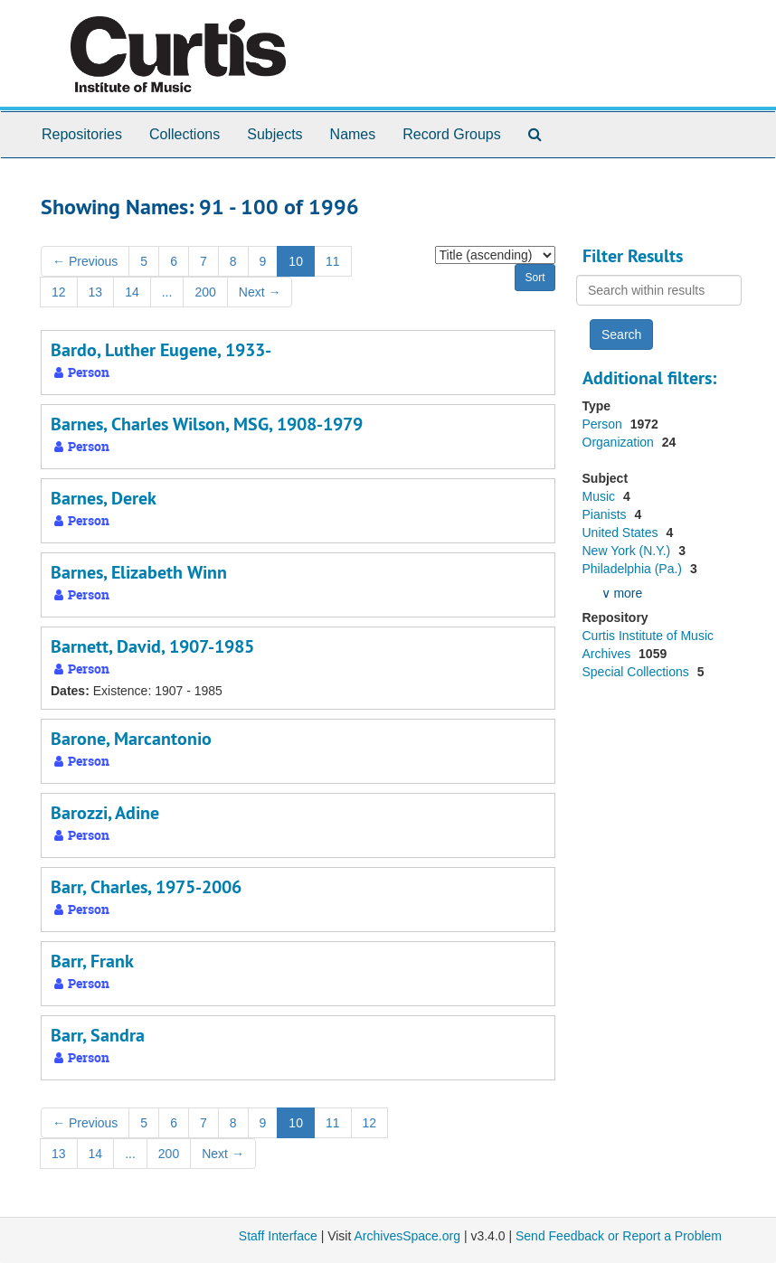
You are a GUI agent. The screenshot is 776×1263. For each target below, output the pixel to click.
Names (353, 134)
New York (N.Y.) (628, 550)
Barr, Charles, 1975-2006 (146, 887)
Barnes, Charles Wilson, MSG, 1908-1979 (207, 424)
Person (604, 424)
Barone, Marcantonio (131, 738)
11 (333, 261)
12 (59, 292)
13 (96, 292)
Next (260, 292)
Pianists (606, 514)
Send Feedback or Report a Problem (619, 1236)
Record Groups (451, 134)
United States (622, 532)
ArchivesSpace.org (407, 1236)
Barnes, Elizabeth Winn (139, 572)
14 (132, 292)
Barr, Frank (92, 961)
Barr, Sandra (98, 1035)
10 (296, 261)
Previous (85, 261)
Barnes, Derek (103, 498)
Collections (184, 134)
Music (600, 496)
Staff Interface (278, 1236)
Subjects (274, 134)
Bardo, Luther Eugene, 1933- (161, 350)
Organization (620, 442)
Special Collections (637, 671)
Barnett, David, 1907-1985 (152, 646)
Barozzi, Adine (105, 813)
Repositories (82, 134)
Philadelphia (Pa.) (634, 568)
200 (204, 292)
